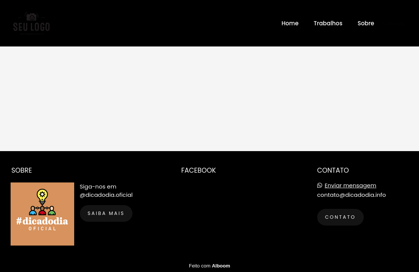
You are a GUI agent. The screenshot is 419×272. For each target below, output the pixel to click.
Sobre (366, 23)
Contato (394, 23)
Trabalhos (328, 23)
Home (290, 23)
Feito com (209, 266)
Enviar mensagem (350, 185)
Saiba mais (106, 213)
